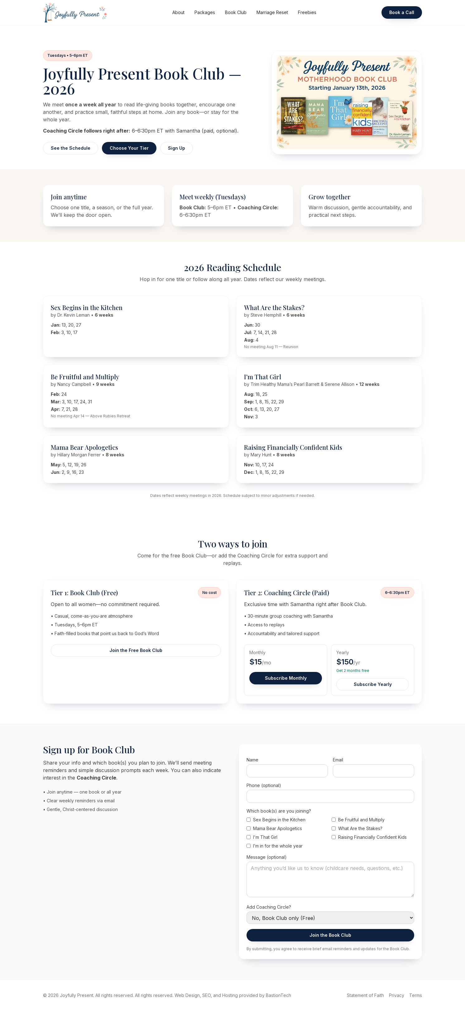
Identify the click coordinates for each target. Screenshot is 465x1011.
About (178, 12)
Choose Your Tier (129, 148)
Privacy (396, 995)
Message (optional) (267, 857)
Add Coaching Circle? (269, 907)
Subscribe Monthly (286, 678)
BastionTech (278, 995)
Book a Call (401, 12)
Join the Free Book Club (135, 650)
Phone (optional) (264, 785)
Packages (204, 12)
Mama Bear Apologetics (274, 828)
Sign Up (176, 148)
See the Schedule (70, 148)
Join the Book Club (330, 935)
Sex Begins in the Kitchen (276, 819)
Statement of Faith (365, 995)
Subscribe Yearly (373, 684)
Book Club (236, 12)
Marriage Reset (272, 12)
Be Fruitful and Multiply (358, 819)
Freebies (307, 12)
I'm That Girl (262, 837)
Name (252, 759)
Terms (415, 995)
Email (338, 759)
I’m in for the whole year (275, 845)
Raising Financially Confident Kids (369, 837)
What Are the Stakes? (357, 828)
